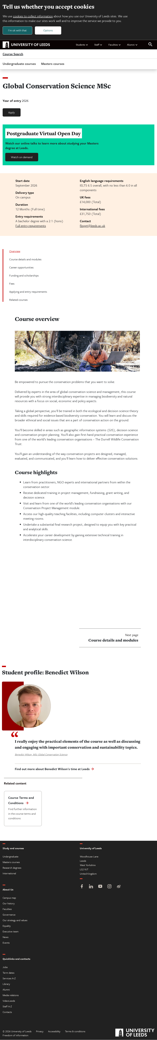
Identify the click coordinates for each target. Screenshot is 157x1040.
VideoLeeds (9, 1001)
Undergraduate (10, 856)
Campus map (9, 898)
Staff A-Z (7, 1006)
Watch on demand (21, 157)
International (9, 873)
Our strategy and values (15, 920)
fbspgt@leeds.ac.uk (92, 225)
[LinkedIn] (91, 887)
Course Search (13, 54)
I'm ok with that (17, 30)
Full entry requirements (30, 225)
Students (82, 44)
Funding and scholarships (24, 275)
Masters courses (52, 63)
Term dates (8, 973)
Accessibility (54, 1031)
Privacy (39, 1031)
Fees (11, 283)
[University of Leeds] (134, 1033)
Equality (7, 926)
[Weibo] (118, 887)
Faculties (114, 44)
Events (6, 943)
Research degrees (12, 868)
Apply (11, 112)
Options (48, 30)
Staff (98, 44)
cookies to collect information (33, 16)
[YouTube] (100, 887)
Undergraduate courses (19, 63)
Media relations (11, 995)
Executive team (10, 931)
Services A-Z (9, 978)
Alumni (132, 44)
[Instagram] (109, 887)
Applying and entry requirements (28, 292)
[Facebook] (81, 887)
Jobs (5, 967)
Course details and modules (25, 259)
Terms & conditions (75, 1031)
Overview (14, 251)
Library (6, 984)
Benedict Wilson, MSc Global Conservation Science (41, 754)
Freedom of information (15, 1035)
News (5, 937)
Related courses (18, 300)
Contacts (7, 1012)
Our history (9, 903)
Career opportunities (21, 267)
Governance (9, 915)
